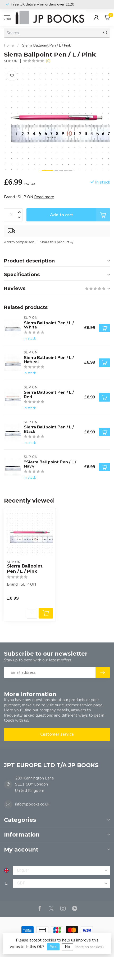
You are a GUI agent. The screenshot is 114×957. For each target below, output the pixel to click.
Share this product (57, 242)
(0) (48, 60)
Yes (53, 946)
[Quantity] (32, 613)
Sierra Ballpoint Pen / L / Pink (46, 45)
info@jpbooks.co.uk (32, 804)
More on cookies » (89, 946)
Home (9, 45)
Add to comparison (19, 242)
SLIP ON (11, 61)
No (67, 946)
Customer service (57, 734)
